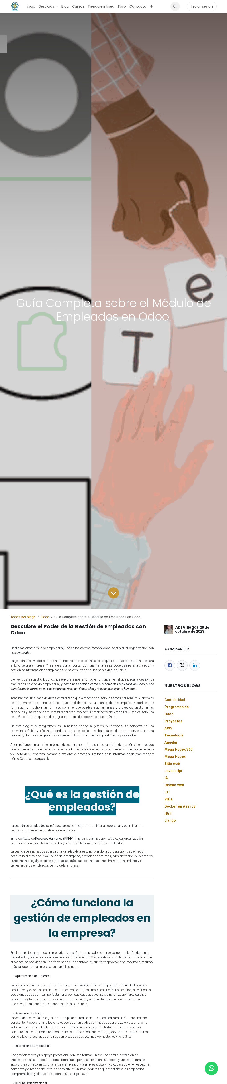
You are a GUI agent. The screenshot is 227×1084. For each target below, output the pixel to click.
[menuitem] (31, 6)
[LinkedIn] (194, 665)
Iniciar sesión (202, 6)
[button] (175, 6)
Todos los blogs (23, 617)
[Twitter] (182, 665)
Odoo (45, 617)
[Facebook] (169, 665)
